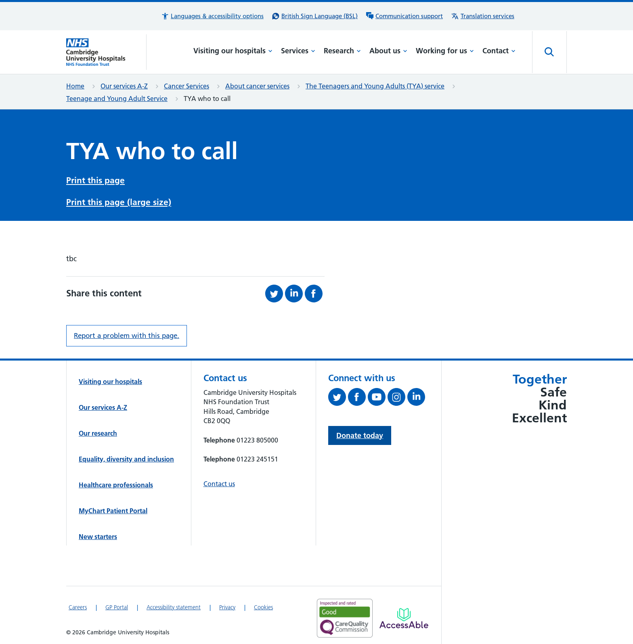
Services (298, 50)
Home (75, 86)
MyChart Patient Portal (113, 508)
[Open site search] (549, 52)
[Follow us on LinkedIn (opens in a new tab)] (417, 396)
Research (342, 50)
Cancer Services (186, 86)
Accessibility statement (174, 604)
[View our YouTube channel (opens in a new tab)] (378, 396)
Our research (98, 431)
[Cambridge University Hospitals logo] (106, 52)
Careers (78, 604)
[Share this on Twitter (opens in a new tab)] (275, 291)
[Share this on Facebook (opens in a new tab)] (315, 291)
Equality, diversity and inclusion (126, 457)
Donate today (359, 433)
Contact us (219, 481)
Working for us (445, 50)
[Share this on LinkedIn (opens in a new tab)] (295, 291)
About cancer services (257, 86)
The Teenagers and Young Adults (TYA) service (375, 86)
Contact (499, 50)
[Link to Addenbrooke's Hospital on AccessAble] (404, 616)
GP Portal (116, 604)
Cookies (263, 604)
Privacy (227, 604)
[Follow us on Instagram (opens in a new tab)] (397, 396)
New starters (98, 534)
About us (388, 50)
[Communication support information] (404, 16)
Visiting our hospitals (232, 50)
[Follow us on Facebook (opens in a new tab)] (358, 396)
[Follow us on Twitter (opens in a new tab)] (338, 396)
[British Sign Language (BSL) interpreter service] (315, 16)
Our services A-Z (124, 86)
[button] (212, 16)
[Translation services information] (482, 16)
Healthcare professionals (116, 482)
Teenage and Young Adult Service (117, 98)
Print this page (95, 179)
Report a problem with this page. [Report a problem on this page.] (126, 333)
